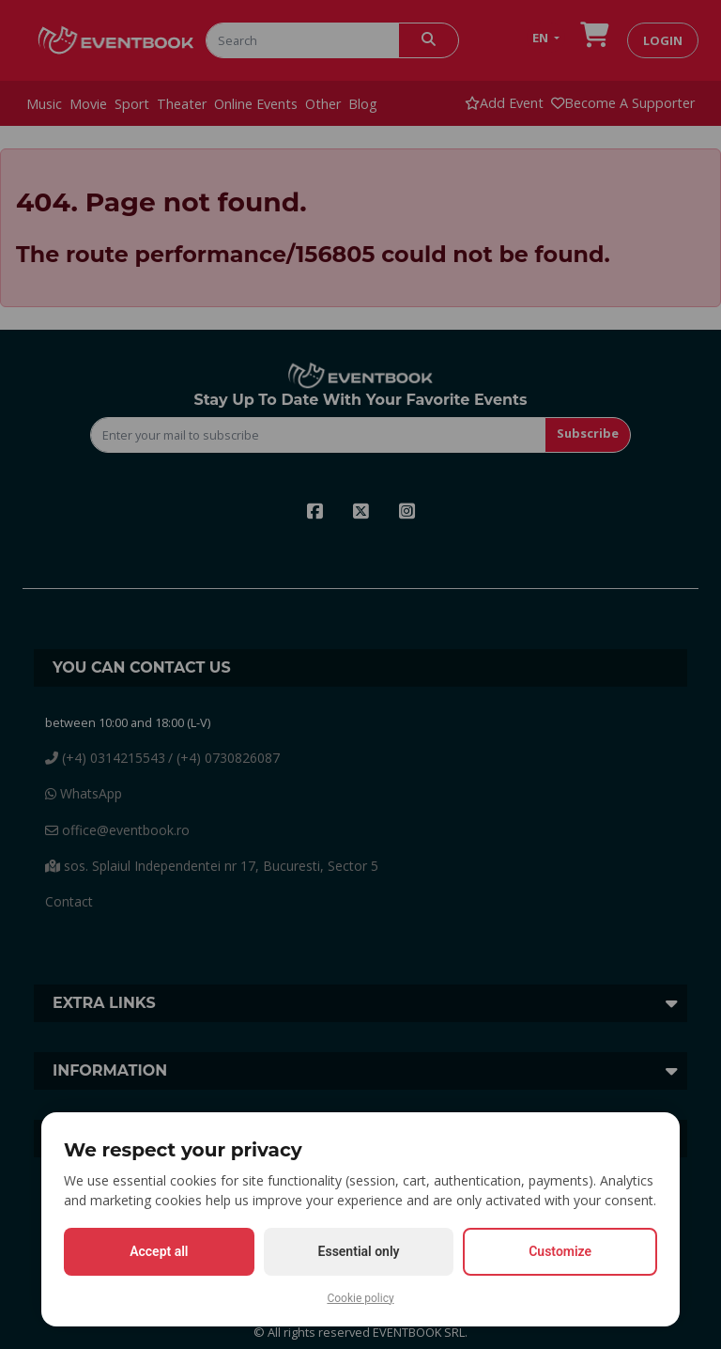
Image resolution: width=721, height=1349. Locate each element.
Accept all (159, 1251)
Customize (560, 1251)
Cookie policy (360, 1298)
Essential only (359, 1251)
